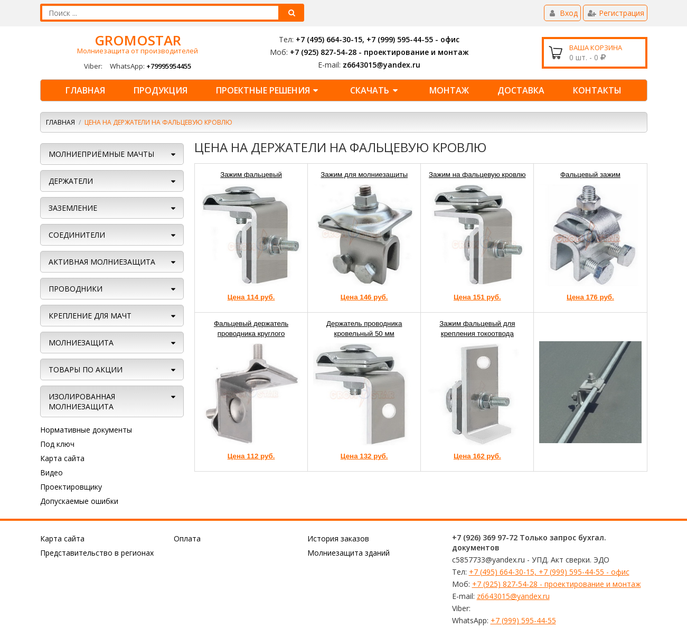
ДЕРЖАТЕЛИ (71, 181)
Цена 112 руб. (251, 456)
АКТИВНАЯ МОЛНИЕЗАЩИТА (102, 262)
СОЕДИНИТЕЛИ (77, 235)
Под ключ (57, 444)
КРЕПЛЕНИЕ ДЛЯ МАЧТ (90, 316)
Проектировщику (71, 487)
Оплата (187, 538)
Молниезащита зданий (348, 553)
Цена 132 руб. (364, 456)
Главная (85, 90)
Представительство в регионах (97, 553)
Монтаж (449, 90)
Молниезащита (81, 343)
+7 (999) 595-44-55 (523, 620)
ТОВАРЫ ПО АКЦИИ (86, 369)
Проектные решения (269, 90)
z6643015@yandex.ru (381, 65)
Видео (51, 472)
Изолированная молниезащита (82, 401)
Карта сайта (62, 458)
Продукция (160, 90)
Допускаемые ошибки (79, 501)
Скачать (375, 90)
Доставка (520, 90)
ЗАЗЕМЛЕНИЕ (73, 208)
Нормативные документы (86, 430)
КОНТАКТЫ (597, 90)
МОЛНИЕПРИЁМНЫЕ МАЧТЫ (101, 154)
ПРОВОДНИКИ (75, 289)
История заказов (338, 538)
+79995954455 (168, 66)
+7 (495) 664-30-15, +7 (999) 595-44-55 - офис (377, 39)
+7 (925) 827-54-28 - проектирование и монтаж (379, 52)
